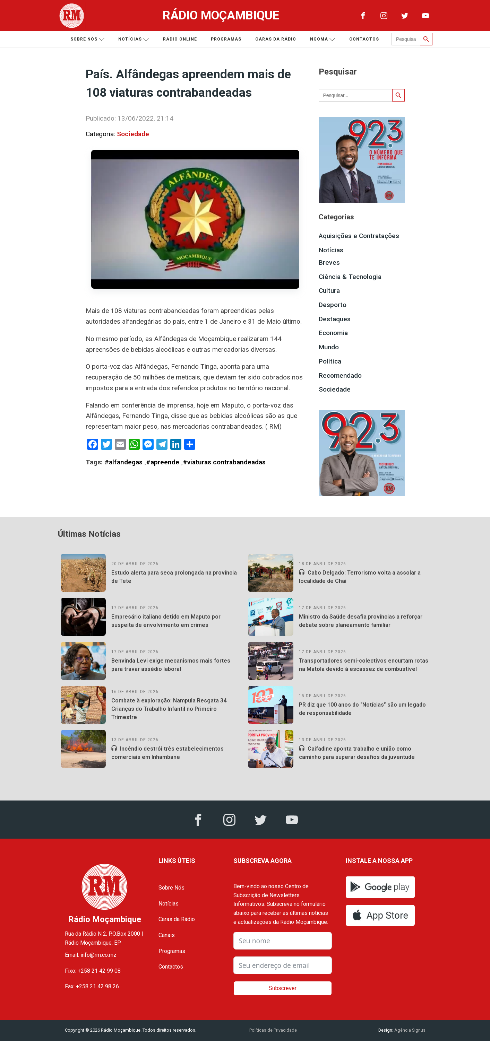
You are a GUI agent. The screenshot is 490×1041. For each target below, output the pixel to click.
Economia (333, 333)
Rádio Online (180, 39)
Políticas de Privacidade (273, 1030)
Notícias (133, 39)
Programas (226, 39)
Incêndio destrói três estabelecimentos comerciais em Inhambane (167, 752)
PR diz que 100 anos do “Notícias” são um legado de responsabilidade (362, 708)
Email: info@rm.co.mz (91, 955)
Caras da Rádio (275, 39)
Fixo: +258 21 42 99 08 (93, 971)
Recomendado (340, 375)
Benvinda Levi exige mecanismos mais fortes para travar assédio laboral (170, 664)
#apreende (162, 462)
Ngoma (322, 39)
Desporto (332, 305)
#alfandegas (123, 462)
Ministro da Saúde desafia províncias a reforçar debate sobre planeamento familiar (360, 620)
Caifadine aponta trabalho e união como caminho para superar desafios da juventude (357, 752)
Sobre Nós (171, 887)
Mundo (329, 347)
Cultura (329, 291)
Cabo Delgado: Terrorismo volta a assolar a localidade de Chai (360, 576)
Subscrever (282, 988)
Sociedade (133, 134)
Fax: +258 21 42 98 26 (92, 986)
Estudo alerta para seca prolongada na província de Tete (174, 576)
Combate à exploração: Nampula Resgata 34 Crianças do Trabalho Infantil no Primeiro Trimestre (168, 708)
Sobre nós (87, 39)
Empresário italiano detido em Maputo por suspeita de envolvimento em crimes (166, 620)
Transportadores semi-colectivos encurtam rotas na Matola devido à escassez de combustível (363, 664)
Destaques (335, 319)
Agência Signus (409, 1030)
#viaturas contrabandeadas (224, 462)
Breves (329, 262)
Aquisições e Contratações (359, 236)
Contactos (364, 39)
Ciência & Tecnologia (350, 277)
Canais (166, 935)
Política (330, 361)
